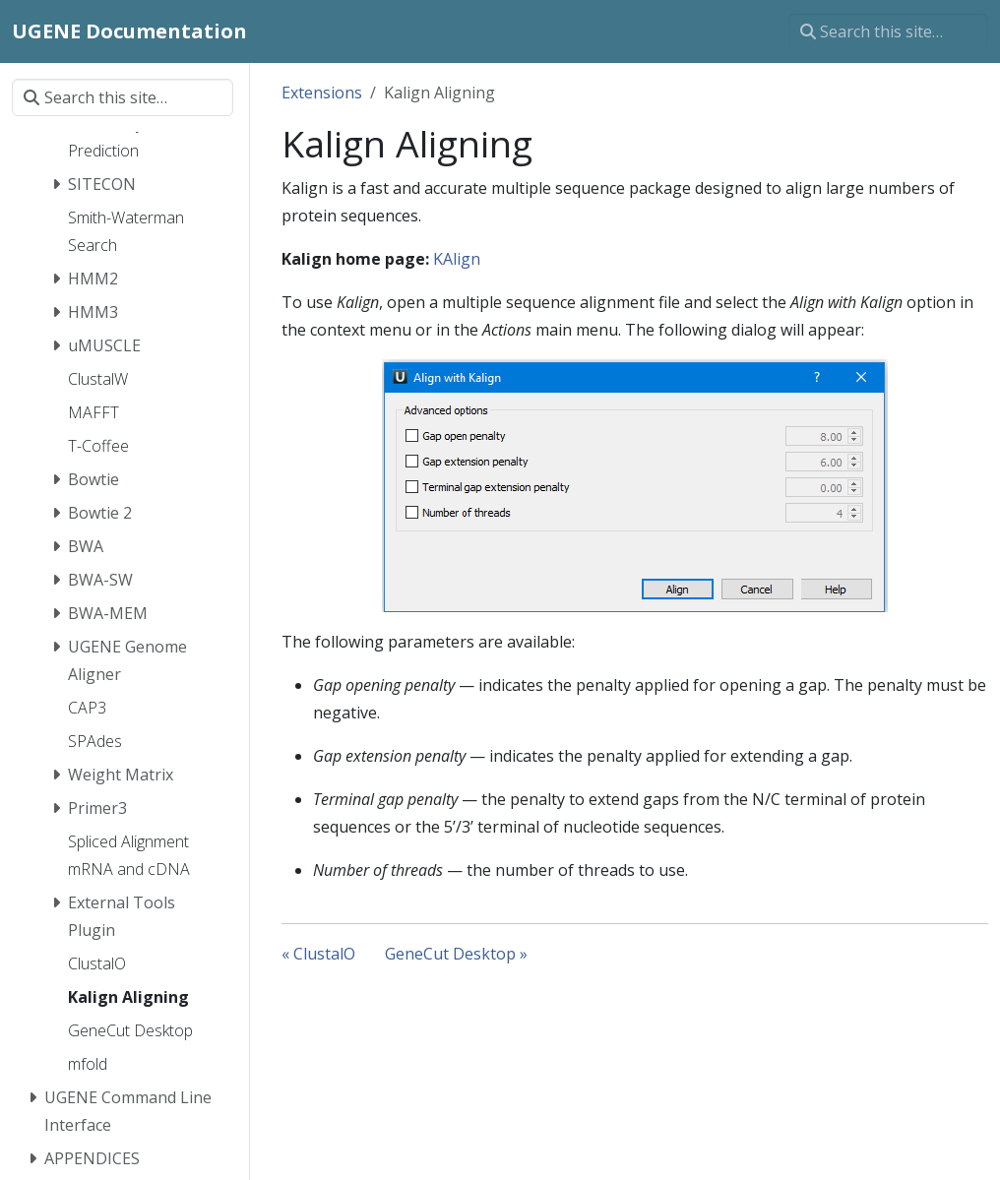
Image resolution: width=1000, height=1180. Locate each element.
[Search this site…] (888, 31)
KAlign (456, 259)
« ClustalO (318, 953)
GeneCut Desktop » (456, 953)
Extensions (321, 92)
